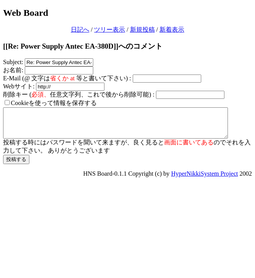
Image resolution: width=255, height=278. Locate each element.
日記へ (80, 29)
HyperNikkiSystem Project (204, 179)
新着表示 (171, 29)
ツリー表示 (109, 29)
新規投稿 (142, 29)
